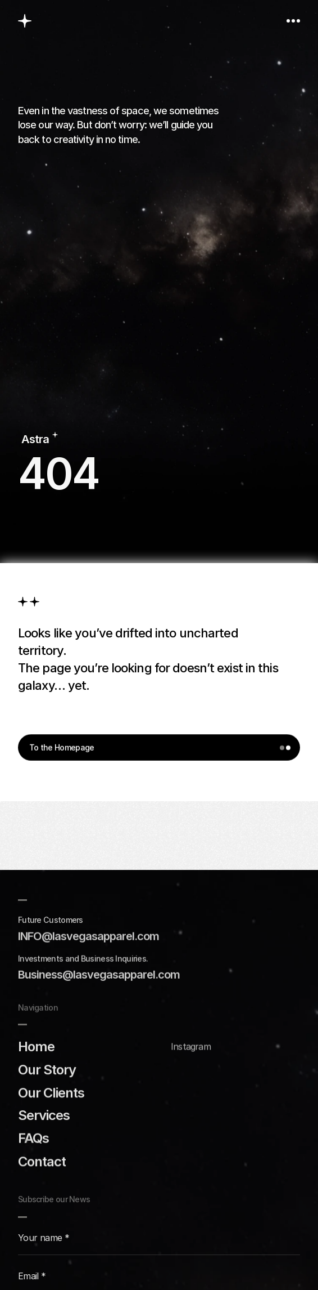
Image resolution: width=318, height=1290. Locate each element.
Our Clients (51, 1092)
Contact (42, 1161)
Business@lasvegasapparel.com (99, 974)
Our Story (47, 1069)
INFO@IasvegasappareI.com (88, 936)
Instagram (191, 1046)
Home (36, 1046)
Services (44, 1115)
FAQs (33, 1138)
